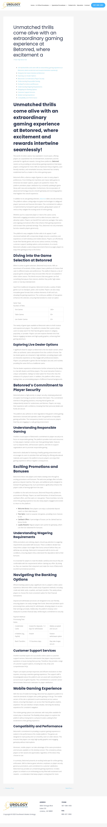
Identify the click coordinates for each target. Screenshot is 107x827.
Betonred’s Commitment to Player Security (32, 82)
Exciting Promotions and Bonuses (29, 88)
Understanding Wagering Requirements (31, 90)
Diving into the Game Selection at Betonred (32, 77)
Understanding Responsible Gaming (30, 85)
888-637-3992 (66, 818)
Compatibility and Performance (28, 101)
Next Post (69, 792)
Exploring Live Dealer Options (28, 79)
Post (15, 61)
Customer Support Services (27, 96)
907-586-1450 (66, 809)
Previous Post (9, 792)
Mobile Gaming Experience (27, 98)
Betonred (43, 202)
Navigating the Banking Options (28, 93)
